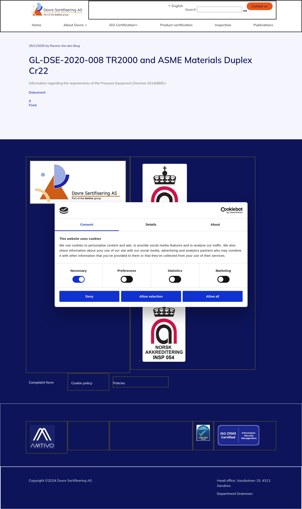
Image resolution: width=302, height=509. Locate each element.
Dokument (37, 92)
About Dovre (74, 25)
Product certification (176, 25)
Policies (119, 383)
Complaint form (41, 382)
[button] (260, 6)
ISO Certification (122, 25)
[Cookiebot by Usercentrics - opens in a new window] (224, 210)
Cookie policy (81, 383)
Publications (263, 25)
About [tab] (215, 224)
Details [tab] (151, 224)
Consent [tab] (86, 224)
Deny (89, 296)
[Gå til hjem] (57, 17)
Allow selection (151, 296)
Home (36, 25)
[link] (74, 25)
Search (190, 9)
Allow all (212, 296)
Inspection (223, 25)
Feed (33, 104)
